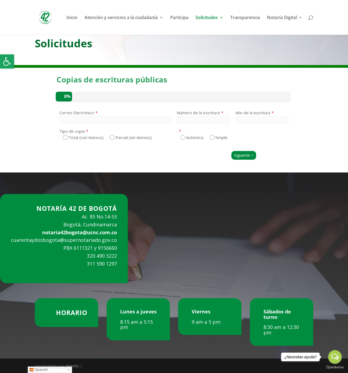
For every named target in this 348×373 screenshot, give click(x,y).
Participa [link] (179, 18)
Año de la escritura (252, 112)
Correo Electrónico (76, 112)
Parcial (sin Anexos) (131, 137)
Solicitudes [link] (206, 18)
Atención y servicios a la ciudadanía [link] (121, 18)
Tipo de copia (72, 131)
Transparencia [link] (245, 18)
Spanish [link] (38, 370)
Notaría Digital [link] (282, 18)
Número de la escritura (198, 112)
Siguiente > (243, 155)
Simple (219, 137)
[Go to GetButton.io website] (335, 367)
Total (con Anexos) (83, 137)
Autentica (191, 137)
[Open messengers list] (335, 357)
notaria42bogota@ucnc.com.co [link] (79, 232)
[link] (7, 61)
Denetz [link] (72, 365)
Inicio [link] (71, 18)
